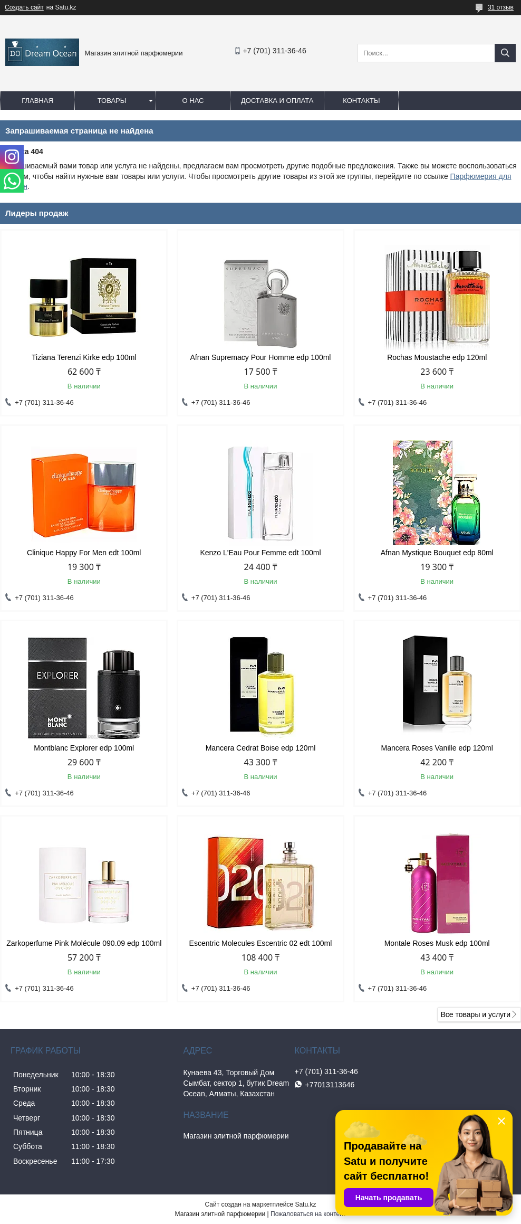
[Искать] (505, 53)
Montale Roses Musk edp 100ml (437, 943)
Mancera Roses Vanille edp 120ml (437, 748)
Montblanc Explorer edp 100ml (84, 748)
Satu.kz (305, 1204)
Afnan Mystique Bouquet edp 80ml (437, 552)
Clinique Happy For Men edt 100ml (84, 552)
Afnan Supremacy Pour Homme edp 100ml (260, 357)
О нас (193, 101)
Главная (37, 101)
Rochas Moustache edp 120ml (437, 357)
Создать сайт (24, 7)
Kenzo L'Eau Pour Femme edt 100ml (260, 552)
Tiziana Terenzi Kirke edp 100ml (84, 357)
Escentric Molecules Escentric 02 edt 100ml (260, 943)
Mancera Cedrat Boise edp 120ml (261, 748)
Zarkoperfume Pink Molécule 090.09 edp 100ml (83, 943)
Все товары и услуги (475, 1014)
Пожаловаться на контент (308, 1214)
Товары (112, 101)
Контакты (361, 101)
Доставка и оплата (277, 101)
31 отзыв (501, 7)
